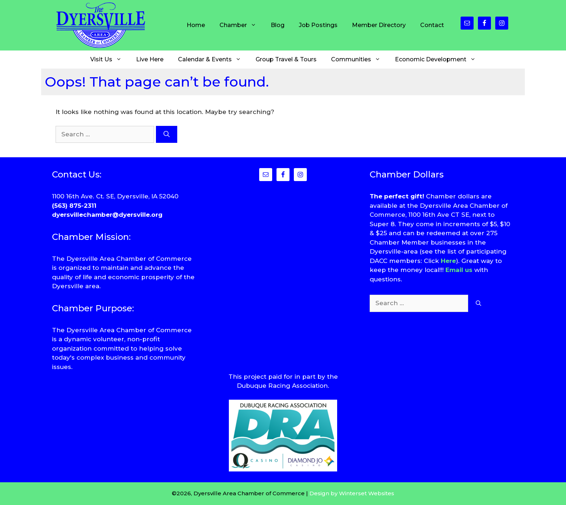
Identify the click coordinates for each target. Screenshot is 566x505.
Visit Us (109, 59)
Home (196, 25)
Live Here (150, 59)
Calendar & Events (213, 59)
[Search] (166, 134)
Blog (277, 25)
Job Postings (318, 25)
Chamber (241, 25)
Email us (459, 269)
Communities (359, 59)
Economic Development (439, 59)
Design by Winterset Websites (351, 493)
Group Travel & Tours (286, 59)
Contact (432, 25)
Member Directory (379, 25)
